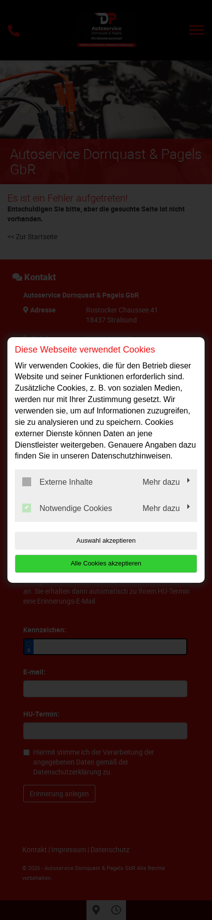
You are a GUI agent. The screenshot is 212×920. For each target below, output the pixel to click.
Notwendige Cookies (67, 508)
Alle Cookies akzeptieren (106, 563)
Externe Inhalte (57, 481)
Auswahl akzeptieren (106, 540)
